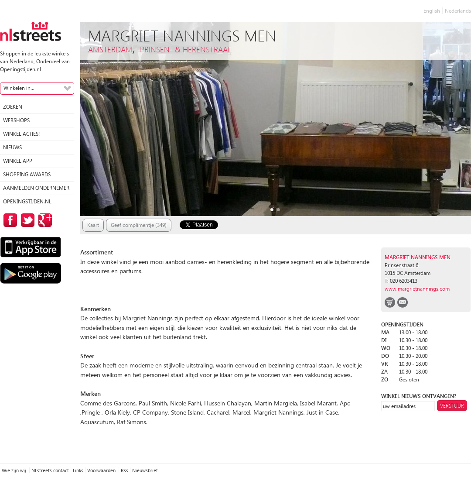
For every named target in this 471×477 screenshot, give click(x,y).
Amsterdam (110, 49)
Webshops (16, 120)
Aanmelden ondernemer (36, 188)
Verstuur (452, 405)
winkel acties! (21, 133)
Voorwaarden (102, 470)
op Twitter (26, 220)
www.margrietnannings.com (417, 288)
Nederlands (458, 10)
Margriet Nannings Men (418, 257)
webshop (390, 302)
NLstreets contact (50, 470)
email (402, 302)
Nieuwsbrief (144, 470)
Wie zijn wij (14, 470)
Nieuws (12, 147)
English (431, 10)
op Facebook (8, 220)
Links (78, 470)
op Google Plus (43, 220)
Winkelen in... (18, 88)
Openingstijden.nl (27, 201)
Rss (124, 470)
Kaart (93, 225)
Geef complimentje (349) (139, 225)
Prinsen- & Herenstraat (185, 49)
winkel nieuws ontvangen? (418, 396)
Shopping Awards (27, 174)
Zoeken (12, 106)
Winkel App (17, 161)
